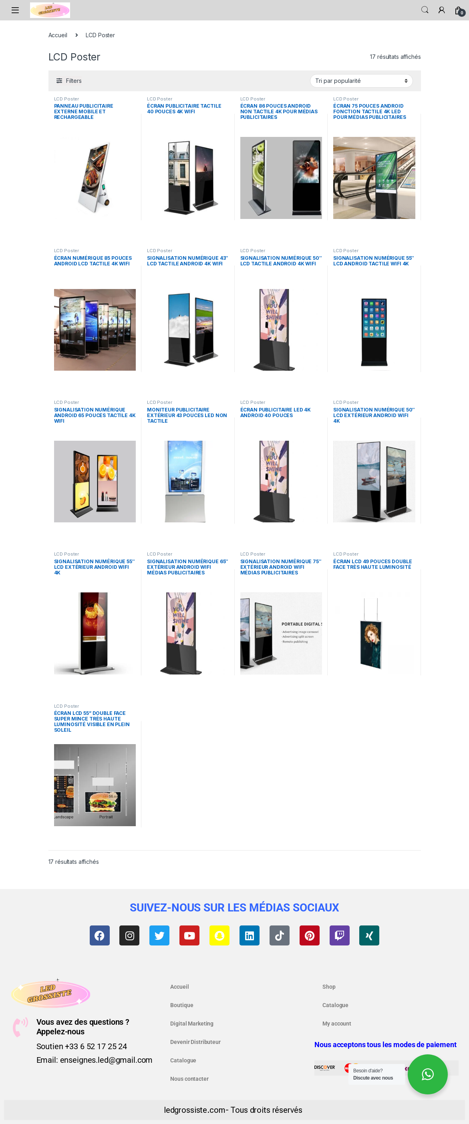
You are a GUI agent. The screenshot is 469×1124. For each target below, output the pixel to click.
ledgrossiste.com (194, 1110)
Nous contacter (189, 1079)
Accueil (57, 35)
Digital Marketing (191, 1023)
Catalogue (183, 1060)
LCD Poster (66, 99)
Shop (328, 987)
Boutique (181, 1005)
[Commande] (361, 81)
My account (336, 1023)
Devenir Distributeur (195, 1042)
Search (425, 10)
